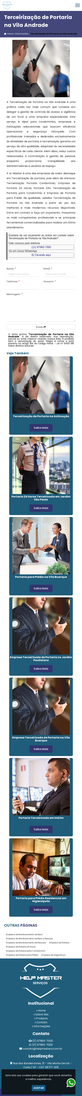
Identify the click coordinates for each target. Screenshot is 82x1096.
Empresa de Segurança (53, 955)
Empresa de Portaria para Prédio (22, 955)
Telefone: (13, 281)
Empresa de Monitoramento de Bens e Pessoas (29, 938)
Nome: (11, 268)
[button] (77, 5)
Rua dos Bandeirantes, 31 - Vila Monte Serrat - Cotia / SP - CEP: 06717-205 (42, 1065)
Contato (41, 1022)
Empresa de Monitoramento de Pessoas (26, 942)
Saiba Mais (41, 428)
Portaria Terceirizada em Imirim (41, 818)
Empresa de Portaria (59, 942)
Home (42, 1010)
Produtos (42, 1018)
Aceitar (39, 1088)
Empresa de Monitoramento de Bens (24, 934)
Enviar (41, 327)
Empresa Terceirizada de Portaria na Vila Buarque (41, 739)
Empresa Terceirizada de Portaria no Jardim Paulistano (41, 658)
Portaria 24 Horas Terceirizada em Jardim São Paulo (41, 498)
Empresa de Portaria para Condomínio (25, 950)
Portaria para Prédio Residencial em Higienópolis (41, 899)
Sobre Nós (41, 1014)
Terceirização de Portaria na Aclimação (41, 416)
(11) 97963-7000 (41, 247)
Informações (42, 1026)
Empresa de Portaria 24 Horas (21, 946)
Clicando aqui (41, 255)
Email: (48, 268)
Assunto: (50, 281)
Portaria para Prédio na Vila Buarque (41, 577)
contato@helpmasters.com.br (42, 1049)
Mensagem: (14, 294)
